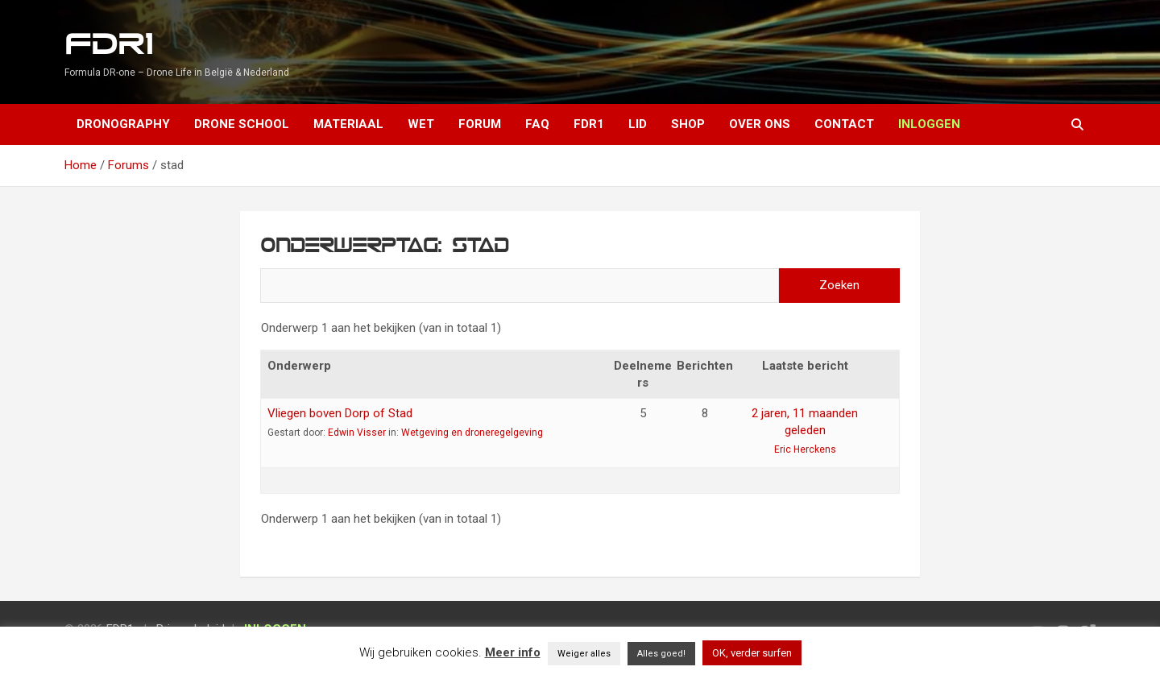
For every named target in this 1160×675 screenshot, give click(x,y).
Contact (844, 124)
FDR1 (108, 44)
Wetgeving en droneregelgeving (472, 432)
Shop (688, 124)
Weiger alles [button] (584, 653)
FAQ (537, 124)
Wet (421, 124)
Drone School (241, 124)
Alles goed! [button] (661, 653)
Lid (637, 124)
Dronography (123, 124)
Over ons (759, 124)
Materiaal (348, 124)
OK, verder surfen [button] (752, 653)
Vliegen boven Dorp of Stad (339, 413)
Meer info (513, 652)
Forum (479, 124)
